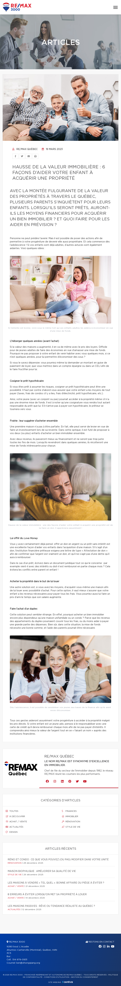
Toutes (12, 811)
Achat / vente (16, 821)
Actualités (14, 827)
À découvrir (15, 816)
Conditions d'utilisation (56, 977)
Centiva (67, 982)
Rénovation (71, 821)
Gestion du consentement (84, 977)
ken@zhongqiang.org (28, 963)
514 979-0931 (19, 960)
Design (12, 832)
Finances (69, 811)
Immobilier (70, 816)
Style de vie (71, 827)
